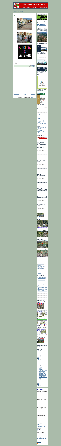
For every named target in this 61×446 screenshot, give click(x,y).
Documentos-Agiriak (40, 264)
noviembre (40, 367)
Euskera (39, 346)
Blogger (32, 97)
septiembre (40, 369)
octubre (40, 368)
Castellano (39, 347)
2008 (39, 385)
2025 (39, 350)
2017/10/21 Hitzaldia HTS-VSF (42, 123)
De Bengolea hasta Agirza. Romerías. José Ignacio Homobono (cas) (42, 287)
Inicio (25, 94)
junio (39, 379)
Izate (38, 424)
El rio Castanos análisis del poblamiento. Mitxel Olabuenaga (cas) (42, 285)
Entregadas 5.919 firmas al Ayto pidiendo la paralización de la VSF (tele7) (42, 114)
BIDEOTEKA (37, 9)
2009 (39, 384)
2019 (39, 357)
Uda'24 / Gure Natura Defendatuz (18, 11)
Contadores (38, 430)
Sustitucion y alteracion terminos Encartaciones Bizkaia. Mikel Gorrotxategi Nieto (42, 278)
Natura (39, 269)
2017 (39, 359)
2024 (39, 351)
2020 (39, 356)
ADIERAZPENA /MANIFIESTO (23, 9)
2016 (39, 360)
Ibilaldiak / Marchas (40, 268)
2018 (39, 358)
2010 (39, 383)
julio (39, 378)
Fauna (39, 265)
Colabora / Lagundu (31, 9)
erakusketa (33, 66)
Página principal (16, 9)
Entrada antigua (33, 94)
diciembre (40, 366)
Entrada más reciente (16, 94)
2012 (39, 365)
